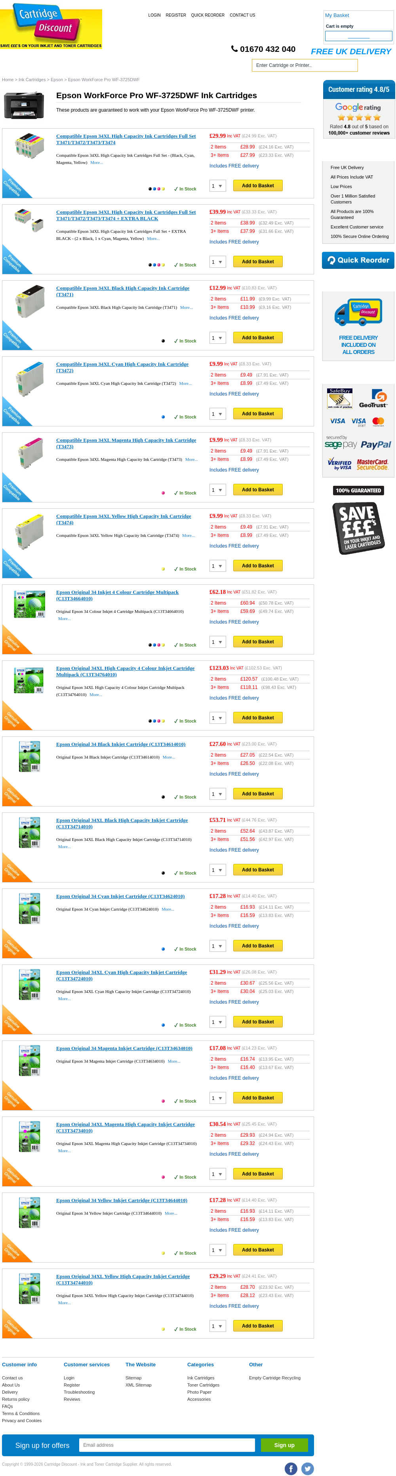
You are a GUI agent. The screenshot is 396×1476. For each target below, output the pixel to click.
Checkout (359, 36)
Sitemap (133, 1377)
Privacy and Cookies (22, 1420)
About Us (11, 1385)
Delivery (10, 1392)
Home (17, 67)
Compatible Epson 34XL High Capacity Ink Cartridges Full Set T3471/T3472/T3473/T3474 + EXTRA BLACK (126, 215)
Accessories (199, 1399)
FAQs (7, 1406)
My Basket (337, 15)
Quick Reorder (208, 15)
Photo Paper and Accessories (199, 67)
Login (154, 15)
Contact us (12, 1377)
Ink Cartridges (63, 67)
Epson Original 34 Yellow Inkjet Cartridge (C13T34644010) (121, 1200)
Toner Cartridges (122, 67)
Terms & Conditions (21, 1413)
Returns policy (16, 1399)
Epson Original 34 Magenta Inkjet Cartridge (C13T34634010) (124, 1048)
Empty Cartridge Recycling (275, 1377)
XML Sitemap (139, 1385)
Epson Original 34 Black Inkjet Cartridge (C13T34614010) (120, 744)
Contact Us (242, 15)
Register (176, 15)
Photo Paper (199, 1392)
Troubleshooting (79, 1392)
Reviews (72, 1399)
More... (96, 162)
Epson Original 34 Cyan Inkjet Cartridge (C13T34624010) (120, 896)
